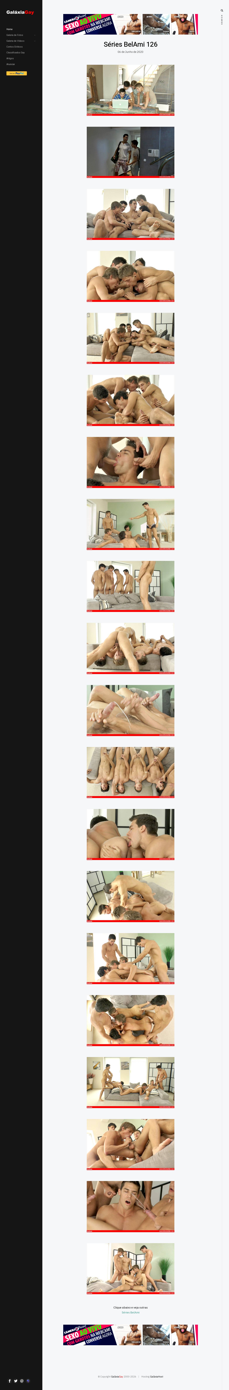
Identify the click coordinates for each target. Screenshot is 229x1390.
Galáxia (117, 1376)
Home (9, 29)
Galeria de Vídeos (15, 41)
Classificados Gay (15, 52)
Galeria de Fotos (14, 35)
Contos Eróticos (14, 47)
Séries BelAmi (130, 1312)
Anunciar (10, 64)
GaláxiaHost (156, 1376)
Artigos (10, 58)
